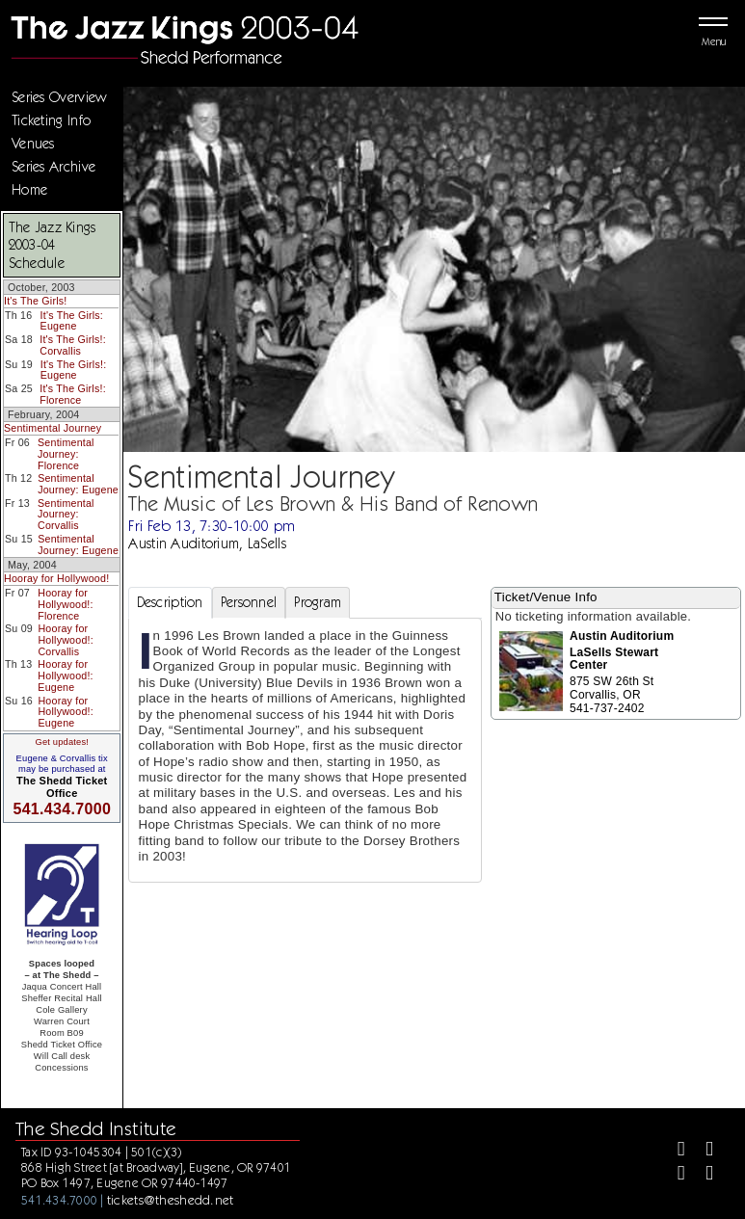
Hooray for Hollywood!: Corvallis (65, 639)
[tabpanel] (305, 751)
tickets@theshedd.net (170, 1199)
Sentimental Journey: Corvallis (66, 514)
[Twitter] (701, 1151)
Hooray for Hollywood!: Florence (65, 604)
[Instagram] (673, 1175)
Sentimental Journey (52, 428)
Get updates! (62, 742)
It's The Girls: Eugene (71, 320)
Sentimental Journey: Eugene (78, 483)
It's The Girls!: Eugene (73, 370)
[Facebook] (673, 1151)
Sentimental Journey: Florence (66, 453)
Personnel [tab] (249, 602)
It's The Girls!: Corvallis (73, 345)
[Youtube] (701, 1175)
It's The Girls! (35, 300)
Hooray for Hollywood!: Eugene (65, 675)
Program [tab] (317, 602)
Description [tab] (170, 602)
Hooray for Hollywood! (56, 578)
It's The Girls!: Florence (73, 394)
